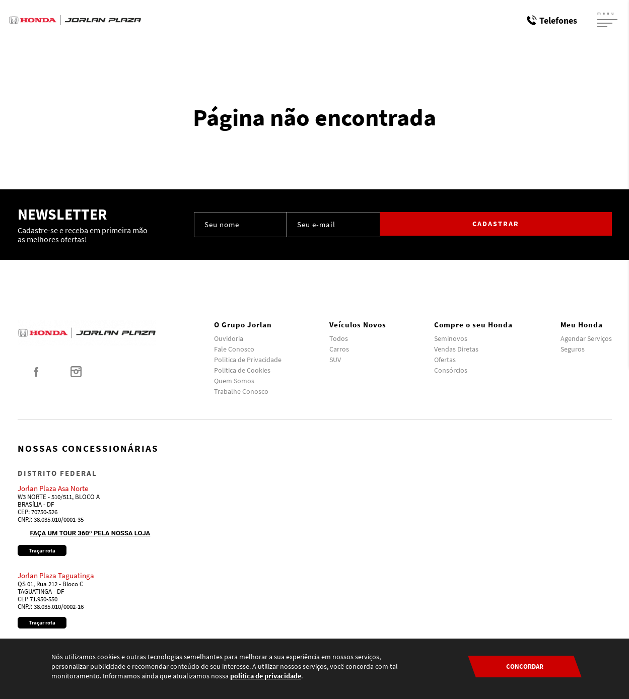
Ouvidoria (228, 338)
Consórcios (450, 370)
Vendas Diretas (456, 349)
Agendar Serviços (586, 338)
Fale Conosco (234, 349)
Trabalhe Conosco (241, 391)
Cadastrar (568, 224)
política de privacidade (265, 675)
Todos (338, 338)
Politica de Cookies (242, 370)
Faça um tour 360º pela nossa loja (90, 533)
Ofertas (445, 359)
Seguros (573, 349)
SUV (335, 359)
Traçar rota (42, 550)
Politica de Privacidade (248, 359)
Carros (339, 349)
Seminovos (450, 338)
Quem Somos (234, 380)
